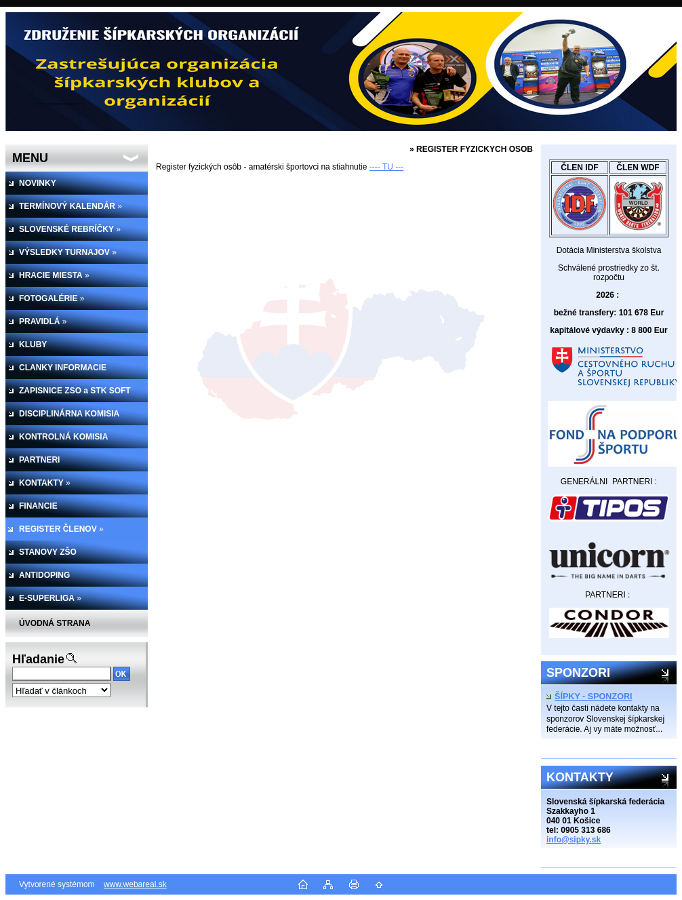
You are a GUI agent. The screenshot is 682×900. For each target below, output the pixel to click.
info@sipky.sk (573, 839)
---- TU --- (386, 167)
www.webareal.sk (135, 884)
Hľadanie (38, 659)
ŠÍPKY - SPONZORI (589, 696)
